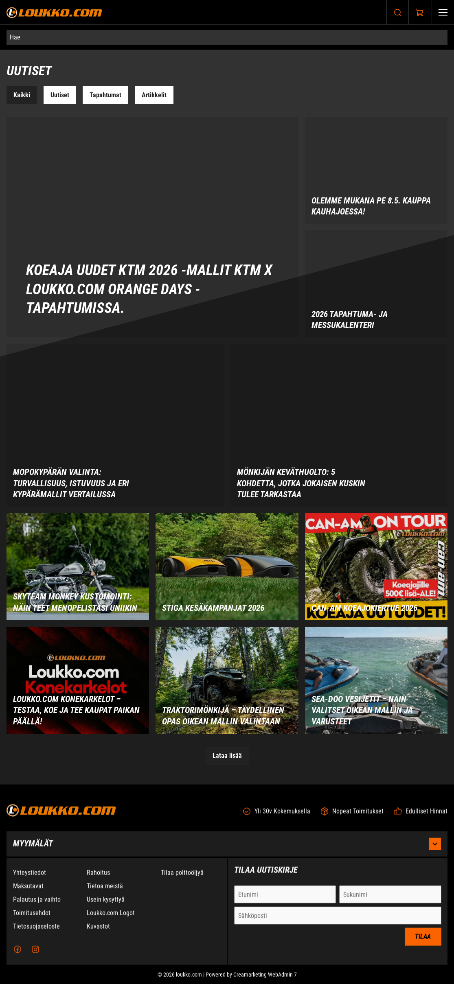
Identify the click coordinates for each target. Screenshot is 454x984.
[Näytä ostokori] (420, 13)
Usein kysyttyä (106, 905)
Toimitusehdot (31, 918)
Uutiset (59, 95)
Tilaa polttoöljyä (182, 878)
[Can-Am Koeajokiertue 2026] (376, 566)
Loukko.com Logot (111, 918)
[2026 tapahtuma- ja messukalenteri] (376, 283)
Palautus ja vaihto (37, 905)
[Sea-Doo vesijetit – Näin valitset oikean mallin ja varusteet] (376, 680)
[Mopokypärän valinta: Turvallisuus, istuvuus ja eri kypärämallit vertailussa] (115, 425)
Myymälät (227, 849)
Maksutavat (28, 891)
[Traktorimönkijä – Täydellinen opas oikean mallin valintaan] (227, 680)
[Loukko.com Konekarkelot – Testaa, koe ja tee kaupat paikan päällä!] (78, 680)
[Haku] (398, 12)
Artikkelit (154, 95)
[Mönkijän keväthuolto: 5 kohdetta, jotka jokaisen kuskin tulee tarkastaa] (339, 425)
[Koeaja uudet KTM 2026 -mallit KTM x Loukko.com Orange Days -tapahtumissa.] (152, 227)
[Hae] (227, 37)
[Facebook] (17, 955)
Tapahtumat (105, 95)
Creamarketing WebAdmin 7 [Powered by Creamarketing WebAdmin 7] (265, 980)
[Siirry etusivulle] (54, 12)
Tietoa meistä (105, 891)
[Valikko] (443, 12)
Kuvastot (98, 932)
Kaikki (21, 95)
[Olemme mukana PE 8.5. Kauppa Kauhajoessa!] (376, 170)
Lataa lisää (227, 755)
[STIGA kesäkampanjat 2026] (227, 566)
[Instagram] (35, 955)
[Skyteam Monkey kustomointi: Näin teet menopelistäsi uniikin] (78, 566)
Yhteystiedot (29, 878)
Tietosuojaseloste (36, 932)
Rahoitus (98, 878)
